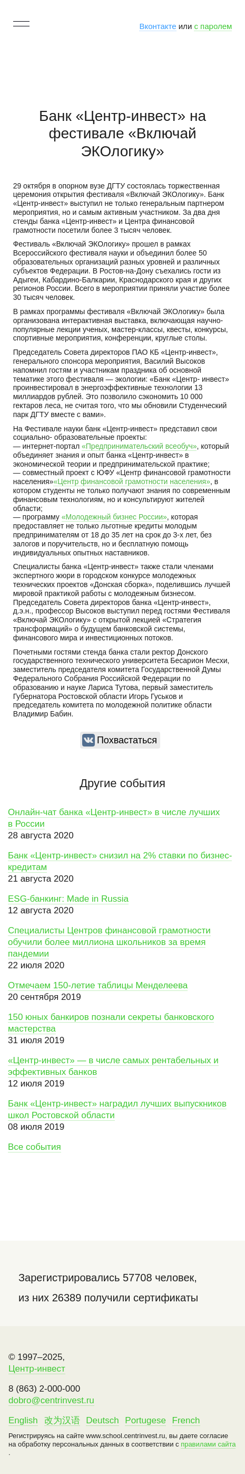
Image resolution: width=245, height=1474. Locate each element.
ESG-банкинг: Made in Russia (68, 899)
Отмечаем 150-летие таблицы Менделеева (98, 985)
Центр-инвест (36, 1369)
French (186, 1420)
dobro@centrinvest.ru (51, 1400)
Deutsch (102, 1420)
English (23, 1420)
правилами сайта (208, 1444)
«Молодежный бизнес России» (114, 517)
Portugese (145, 1420)
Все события (34, 1147)
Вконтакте (157, 26)
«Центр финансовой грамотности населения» (131, 481)
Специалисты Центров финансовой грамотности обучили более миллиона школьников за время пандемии (109, 942)
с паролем (213, 26)
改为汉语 (62, 1420)
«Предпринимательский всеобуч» (139, 446)
